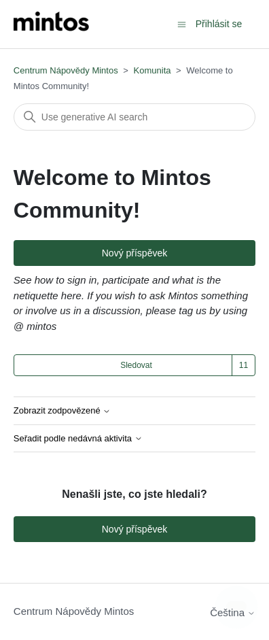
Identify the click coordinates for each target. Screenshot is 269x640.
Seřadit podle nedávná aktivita (78, 438)
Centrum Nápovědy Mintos (66, 70)
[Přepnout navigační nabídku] (181, 23)
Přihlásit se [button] (219, 23)
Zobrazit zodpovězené (62, 411)
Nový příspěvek (134, 253)
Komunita (152, 70)
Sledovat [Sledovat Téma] (136, 365)
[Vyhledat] (134, 117)
